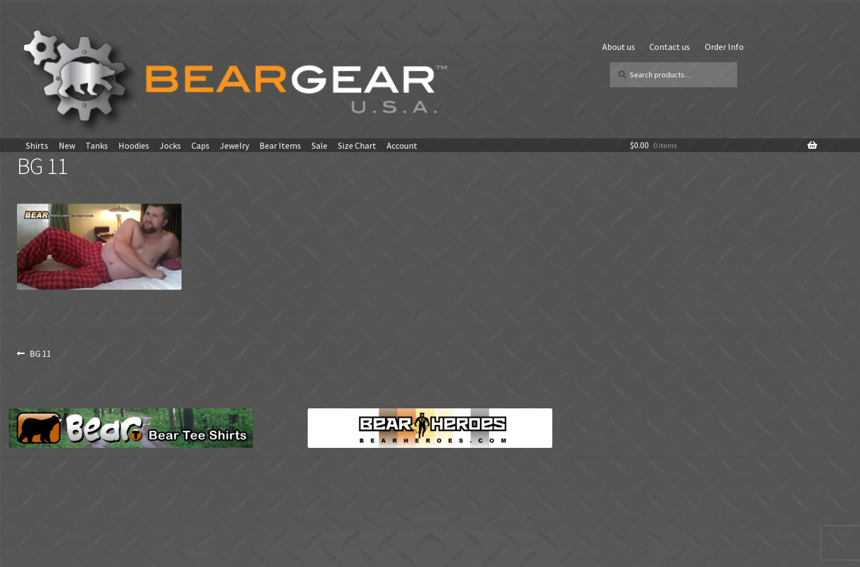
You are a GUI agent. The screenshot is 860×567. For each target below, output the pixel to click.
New (67, 145)
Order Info (724, 46)
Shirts (37, 145)
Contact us (669, 46)
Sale (319, 145)
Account (402, 145)
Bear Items (280, 145)
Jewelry (234, 145)
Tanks (97, 145)
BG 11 (40, 353)
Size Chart (357, 145)
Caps (200, 145)
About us (618, 46)
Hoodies (133, 145)
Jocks (170, 145)
